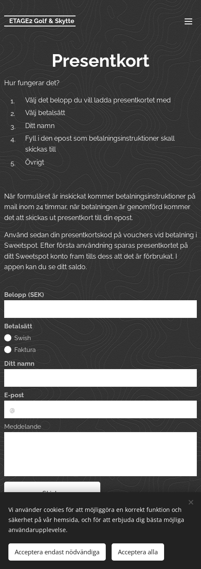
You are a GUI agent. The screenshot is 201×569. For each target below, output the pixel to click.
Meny (188, 21)
